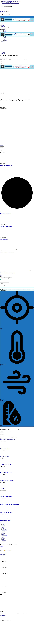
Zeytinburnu (4, 541)
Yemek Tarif (4, 540)
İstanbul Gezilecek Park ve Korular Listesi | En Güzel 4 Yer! (11, 1)
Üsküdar (3, 538)
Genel (3, 528)
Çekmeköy (3, 527)
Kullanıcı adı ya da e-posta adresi (5, 429)
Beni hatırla (3, 433)
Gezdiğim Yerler (4, 529)
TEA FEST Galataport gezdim (6, 464)
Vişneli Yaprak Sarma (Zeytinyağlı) (6, 480)
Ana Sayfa (3, 23)
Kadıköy (3, 531)
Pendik (3, 536)
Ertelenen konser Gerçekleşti (5, 520)
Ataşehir (3, 525)
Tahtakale (2, 488)
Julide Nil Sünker (3, 554)
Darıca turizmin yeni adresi (5, 213)
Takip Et (2, 147)
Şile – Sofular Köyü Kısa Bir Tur (6, 512)
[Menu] (0, 17)
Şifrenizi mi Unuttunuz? (3, 436)
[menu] (0, 22)
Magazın (3, 533)
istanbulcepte (2, 145)
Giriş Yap (7, 11)
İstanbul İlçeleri (4, 530)
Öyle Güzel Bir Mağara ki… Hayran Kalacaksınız (9, 504)
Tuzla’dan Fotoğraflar (4, 239)
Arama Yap (10, 6)
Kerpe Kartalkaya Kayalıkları (5, 472)
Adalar (3, 524)
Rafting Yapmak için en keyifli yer (7, 2)
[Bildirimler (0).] (0, 12)
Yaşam (3, 539)
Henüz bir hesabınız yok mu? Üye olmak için (8, 437)
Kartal (3, 532)
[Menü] (0, 25)
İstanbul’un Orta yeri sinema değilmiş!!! (7, 272)
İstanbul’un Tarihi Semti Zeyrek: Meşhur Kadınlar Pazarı (10, 3)
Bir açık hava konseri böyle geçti (6, 165)
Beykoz (3, 526)
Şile (2, 537)
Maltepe (3, 534)
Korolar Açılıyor (2, 11)
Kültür (3, 24)
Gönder (1, 546)
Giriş (1, 275)
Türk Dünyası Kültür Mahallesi (6, 226)
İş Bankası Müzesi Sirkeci (5, 449)
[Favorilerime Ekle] (0, 93)
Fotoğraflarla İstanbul (4, 457)
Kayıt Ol (4, 615)
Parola (1, 431)
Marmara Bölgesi (4, 535)
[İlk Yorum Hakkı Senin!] (5, 283)
